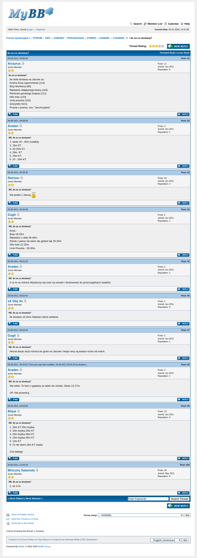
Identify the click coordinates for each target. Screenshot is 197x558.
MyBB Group (44, 546)
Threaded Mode (167, 53)
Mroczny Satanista (21, 470)
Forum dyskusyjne (17, 38)
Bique (12, 411)
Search (135, 23)
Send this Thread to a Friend (24, 519)
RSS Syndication (89, 539)
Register (40, 29)
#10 (187, 465)
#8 (188, 364)
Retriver (13, 178)
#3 (188, 172)
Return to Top (34, 539)
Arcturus (14, 63)
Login (30, 29)
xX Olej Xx (15, 301)
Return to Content (51, 539)
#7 (188, 330)
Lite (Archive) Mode (70, 539)
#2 (188, 121)
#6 (188, 295)
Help (185, 23)
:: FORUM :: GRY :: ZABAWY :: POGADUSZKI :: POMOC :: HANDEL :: (71, 38)
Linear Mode (183, 53)
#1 (188, 58)
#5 (188, 261)
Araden (13, 126)
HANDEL (119, 38)
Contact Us (13, 539)
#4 (188, 209)
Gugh (12, 214)
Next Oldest (16, 498)
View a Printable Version (22, 514)
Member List (153, 23)
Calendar (171, 23)
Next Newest (33, 498)
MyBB (21, 546)
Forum (24, 539)
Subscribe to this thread (22, 523)
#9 (188, 406)
